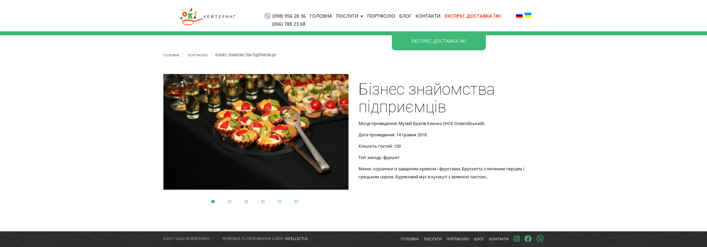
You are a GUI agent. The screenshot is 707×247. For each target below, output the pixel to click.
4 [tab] (262, 201)
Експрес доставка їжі (473, 16)
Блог (405, 16)
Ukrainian (528, 15)
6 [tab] (296, 201)
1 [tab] (212, 201)
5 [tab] (279, 201)
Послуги (348, 16)
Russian (519, 15)
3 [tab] (246, 201)
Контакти (499, 238)
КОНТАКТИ (428, 16)
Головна (321, 16)
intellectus (296, 238)
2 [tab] (229, 201)
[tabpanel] (255, 132)
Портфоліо (381, 16)
